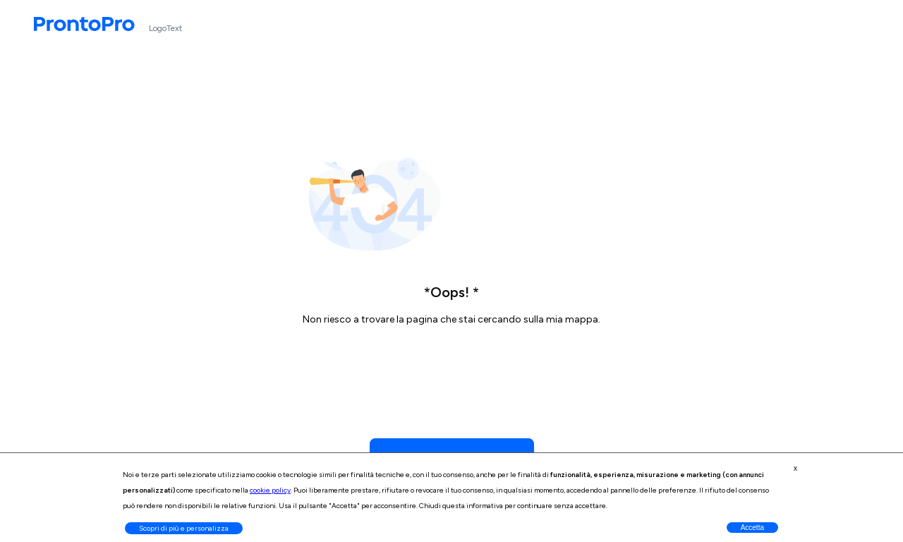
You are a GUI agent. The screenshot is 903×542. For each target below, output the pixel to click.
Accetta (752, 527)
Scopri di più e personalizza (184, 528)
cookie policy (270, 490)
